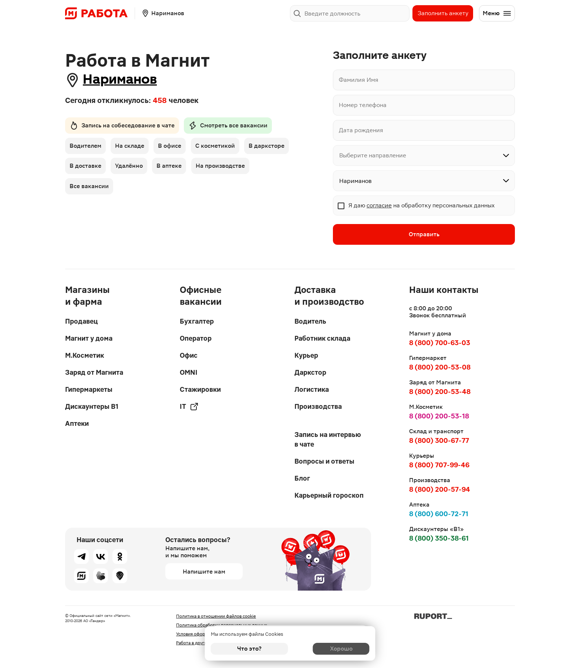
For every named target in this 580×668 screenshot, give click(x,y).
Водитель (310, 321)
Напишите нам (204, 571)
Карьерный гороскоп (329, 495)
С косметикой (218, 147)
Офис (189, 355)
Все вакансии (153, 188)
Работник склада (322, 338)
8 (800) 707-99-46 (439, 465)
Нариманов (124, 79)
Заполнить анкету (443, 13)
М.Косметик (84, 355)
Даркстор (310, 372)
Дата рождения (361, 130)
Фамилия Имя (358, 79)
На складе (130, 147)
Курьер (306, 355)
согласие (379, 205)
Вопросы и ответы (324, 461)
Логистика (311, 389)
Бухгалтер (197, 321)
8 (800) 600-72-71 (438, 514)
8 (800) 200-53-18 (439, 416)
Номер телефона (363, 104)
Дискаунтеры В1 (91, 406)
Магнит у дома (88, 338)
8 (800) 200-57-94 (439, 489)
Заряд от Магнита (94, 372)
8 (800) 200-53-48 (440, 391)
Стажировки (200, 389)
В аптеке (222, 167)
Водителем (85, 147)
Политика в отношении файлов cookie (216, 616)
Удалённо (181, 167)
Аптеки (77, 423)
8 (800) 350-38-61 (439, 538)
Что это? (249, 648)
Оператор (196, 338)
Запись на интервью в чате (327, 439)
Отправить (424, 234)
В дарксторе (87, 167)
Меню (497, 13)
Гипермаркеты (88, 389)
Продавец (81, 321)
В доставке (136, 167)
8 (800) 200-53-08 (440, 367)
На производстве (94, 188)
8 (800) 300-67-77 (439, 440)
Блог (302, 478)
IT (189, 406)
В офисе (171, 147)
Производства (318, 406)
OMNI (189, 372)
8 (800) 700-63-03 (439, 343)
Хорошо (331, 648)
